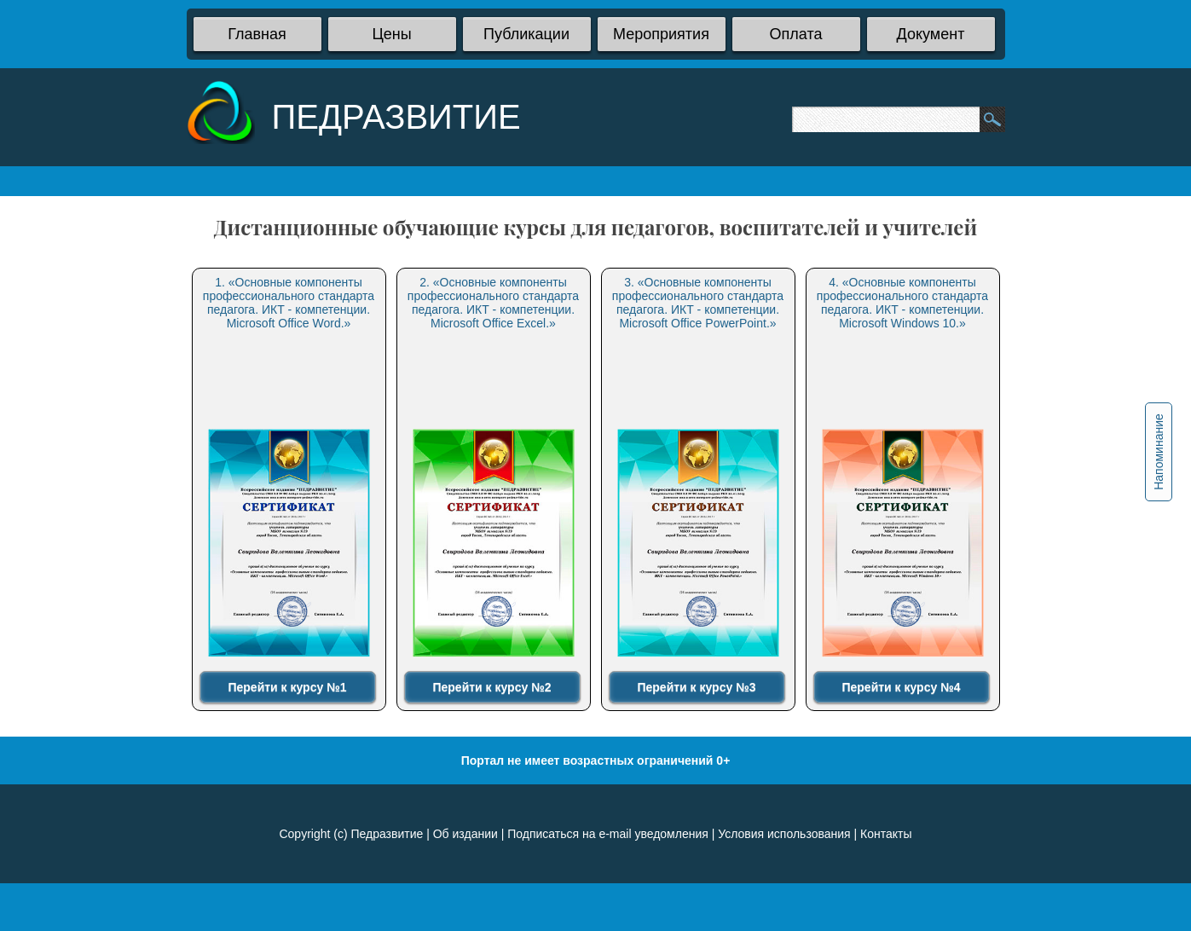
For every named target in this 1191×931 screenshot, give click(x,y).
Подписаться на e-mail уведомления (607, 834)
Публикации (526, 34)
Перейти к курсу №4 (900, 687)
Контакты (885, 834)
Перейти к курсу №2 (491, 687)
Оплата (796, 34)
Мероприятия (661, 34)
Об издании (465, 834)
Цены (391, 34)
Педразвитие (386, 834)
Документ (931, 34)
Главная (257, 34)
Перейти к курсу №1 (287, 687)
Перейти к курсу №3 (696, 687)
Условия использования (784, 834)
